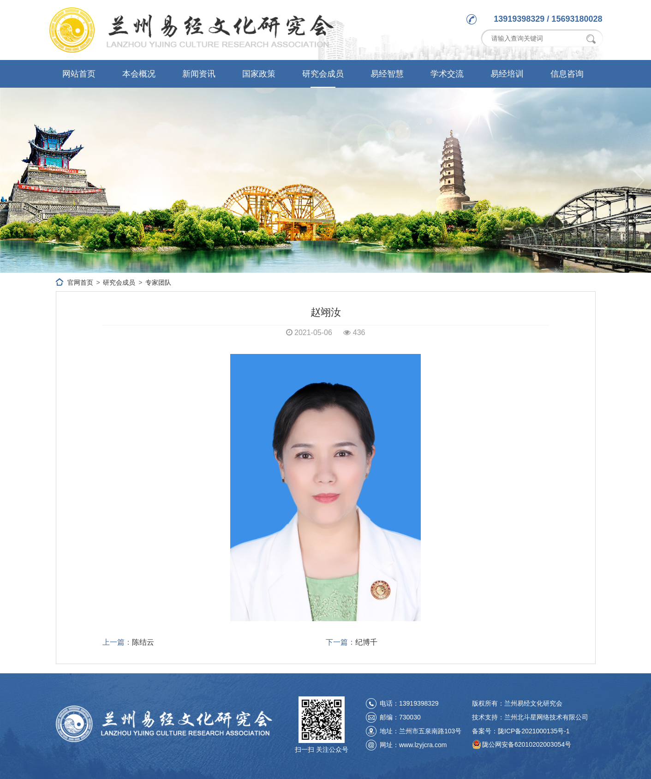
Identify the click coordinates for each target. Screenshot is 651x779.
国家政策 (258, 73)
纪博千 (366, 642)
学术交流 (447, 73)
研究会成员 (323, 73)
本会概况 (138, 73)
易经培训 (507, 73)
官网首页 (80, 282)
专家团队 (158, 282)
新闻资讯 (198, 73)
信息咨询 (567, 73)
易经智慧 (387, 73)
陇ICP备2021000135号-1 (534, 731)
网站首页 (79, 73)
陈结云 (143, 642)
